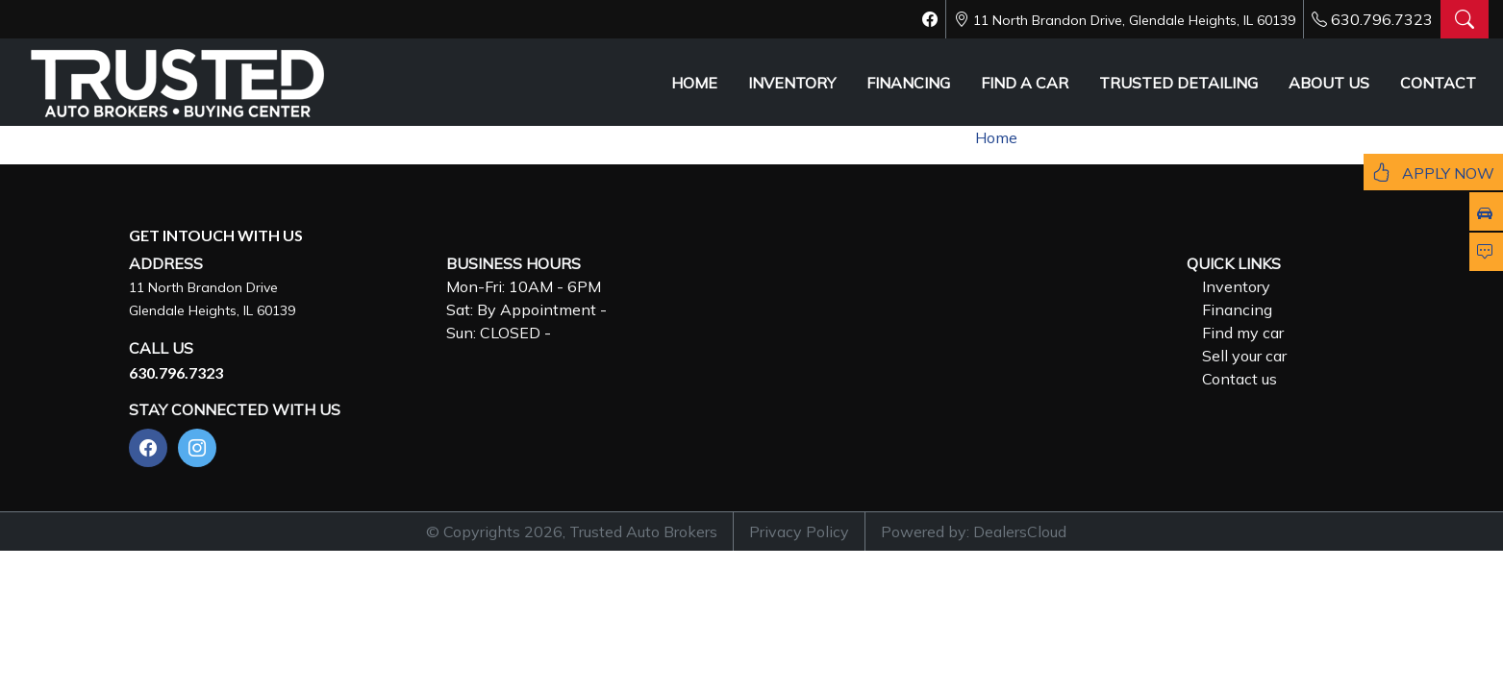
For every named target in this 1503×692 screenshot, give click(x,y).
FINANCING (908, 82)
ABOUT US (1329, 82)
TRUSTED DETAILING (1178, 82)
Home (996, 137)
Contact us (1239, 378)
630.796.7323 (1382, 19)
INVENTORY (792, 82)
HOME (694, 82)
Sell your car (1244, 355)
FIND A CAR (1024, 82)
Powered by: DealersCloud (973, 531)
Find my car (1243, 332)
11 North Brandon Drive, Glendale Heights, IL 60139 (1134, 20)
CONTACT (1438, 82)
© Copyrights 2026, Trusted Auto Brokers (571, 531)
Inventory (1236, 286)
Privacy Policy (799, 531)
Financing (1237, 309)
